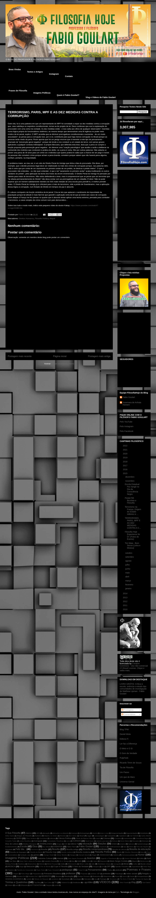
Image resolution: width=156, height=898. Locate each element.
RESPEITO (46, 876)
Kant (149, 858)
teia (95, 879)
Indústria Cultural (45, 858)
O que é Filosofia (60, 866)
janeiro (128, 588)
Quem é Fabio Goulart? (68, 95)
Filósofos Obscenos (131, 852)
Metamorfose (32, 864)
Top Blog (37, 882)
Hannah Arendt (84, 855)
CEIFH (19, 838)
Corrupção (38, 841)
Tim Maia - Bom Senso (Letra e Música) (132, 545)
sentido (28, 879)
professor (70, 873)
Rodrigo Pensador (84, 876)
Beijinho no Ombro (50, 836)
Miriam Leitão (84, 864)
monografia (117, 864)
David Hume (89, 841)
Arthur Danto (9, 836)
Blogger (136, 892)
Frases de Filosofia (18, 90)
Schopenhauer (142, 876)
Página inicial (59, 356)
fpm (117, 892)
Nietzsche (30, 866)
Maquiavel (103, 861)
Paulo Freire (40, 870)
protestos (106, 873)
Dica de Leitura (11, 844)
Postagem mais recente (20, 356)
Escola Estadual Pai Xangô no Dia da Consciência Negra (132, 489)
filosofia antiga (72, 849)
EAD (65, 844)
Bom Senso (73, 836)
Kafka (141, 858)
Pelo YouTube (126, 422)
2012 (125, 601)
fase (124, 847)
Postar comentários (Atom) (62, 364)
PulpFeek (124, 758)
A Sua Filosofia (12, 833)
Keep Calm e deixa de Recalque (31, 861)
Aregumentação (117, 833)
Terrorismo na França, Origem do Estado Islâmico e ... (133, 510)
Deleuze (115, 841)
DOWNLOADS (46, 844)
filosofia (56, 849)
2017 (125, 465)
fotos (142, 852)
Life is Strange (64, 861)
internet (60, 858)
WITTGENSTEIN (36, 885)
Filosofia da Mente (36, 852)
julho (127, 565)
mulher (135, 864)
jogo (120, 858)
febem (131, 847)
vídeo (90, 882)
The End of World (126, 879)
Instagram (54, 74)
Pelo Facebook (126, 431)
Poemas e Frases (139, 869)
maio (127, 573)
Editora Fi (124, 739)
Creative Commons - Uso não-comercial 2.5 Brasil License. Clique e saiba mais (134, 667)
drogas (59, 844)
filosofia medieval (67, 852)
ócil (103, 866)
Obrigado (96, 866)
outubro (129, 553)
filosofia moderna (83, 852)
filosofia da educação (140, 849)
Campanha (111, 836)
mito (93, 864)
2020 (125, 453)
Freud (149, 852)
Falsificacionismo (115, 847)
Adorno (29, 833)
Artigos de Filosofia (24, 836)
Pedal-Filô (81, 870)
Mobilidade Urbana (104, 864)
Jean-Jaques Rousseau (76, 858)
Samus (124, 876)
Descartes (135, 841)
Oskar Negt (147, 866)
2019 (125, 457)
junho (128, 569)
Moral (126, 864)
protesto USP (95, 874)
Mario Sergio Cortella (119, 861)
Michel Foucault (52, 864)
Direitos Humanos (26, 218)
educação (87, 843)
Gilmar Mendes (62, 855)
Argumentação (131, 833)
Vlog (133, 882)
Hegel (94, 855)
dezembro (130, 477)
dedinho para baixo (102, 841)
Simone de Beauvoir (41, 879)
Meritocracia (144, 861)
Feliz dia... (21, 849)
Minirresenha (72, 864)
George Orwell (49, 855)
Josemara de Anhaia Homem (132, 403)
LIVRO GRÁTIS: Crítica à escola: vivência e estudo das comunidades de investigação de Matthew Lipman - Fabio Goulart (133, 689)
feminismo (34, 849)
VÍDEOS (105, 882)
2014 (125, 593)
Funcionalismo (12, 855)
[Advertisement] (59, 327)
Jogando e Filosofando (108, 858)
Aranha (94, 833)
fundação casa (25, 855)
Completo (118, 838)
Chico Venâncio (31, 838)
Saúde (132, 876)
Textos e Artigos (35, 72)
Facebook (103, 847)
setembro (129, 557)
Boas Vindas (15, 69)
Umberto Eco (65, 882)
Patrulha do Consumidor (25, 870)
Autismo (38, 836)
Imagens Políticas (41, 93)
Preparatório (37, 874)
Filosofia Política (42, 218)
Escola (23, 846)
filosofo (119, 852)
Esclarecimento (11, 847)
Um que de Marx (127, 777)
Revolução (68, 876)
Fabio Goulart (24, 214)
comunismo (128, 838)
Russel (117, 876)
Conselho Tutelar (11, 841)
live (73, 861)
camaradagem (99, 836)
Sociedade (66, 879)
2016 (125, 469)
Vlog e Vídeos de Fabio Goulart (100, 97)
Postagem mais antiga (99, 356)
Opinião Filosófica (122, 866)
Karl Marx (13, 861)
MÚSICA (11, 866)
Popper (15, 874)
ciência (52, 838)
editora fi (74, 844)
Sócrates (87, 879)
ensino (122, 844)
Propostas (84, 874)
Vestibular (76, 882)
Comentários (128, 714)
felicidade (9, 849)
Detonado (145, 841)
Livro (79, 861)
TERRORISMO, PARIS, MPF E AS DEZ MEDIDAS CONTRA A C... (133, 523)
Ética (35, 846)
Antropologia (85, 833)
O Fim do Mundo (45, 866)
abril (127, 576)
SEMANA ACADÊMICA (14, 879)
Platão (109, 870)
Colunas (106, 838)
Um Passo (124, 772)
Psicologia (119, 874)
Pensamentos (95, 870)
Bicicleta (63, 836)
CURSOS (77, 841)
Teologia (103, 879)
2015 (125, 473)
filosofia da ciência (119, 849)
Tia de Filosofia (126, 767)
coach (98, 838)
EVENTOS (57, 847)
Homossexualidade (128, 855)
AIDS (38, 833)
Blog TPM (124, 729)
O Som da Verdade (128, 753)
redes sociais (131, 873)
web (16, 885)
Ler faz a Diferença (128, 744)
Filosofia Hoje (51, 852)
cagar (89, 836)
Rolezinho (96, 876)
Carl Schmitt (134, 836)
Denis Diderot (125, 841)
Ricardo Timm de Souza (130, 763)
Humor (141, 854)
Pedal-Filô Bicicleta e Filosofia (130, 500)
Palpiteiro (11, 870)
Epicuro (131, 844)
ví (83, 882)
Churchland (43, 838)
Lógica (95, 861)
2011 (125, 605)
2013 (125, 597)
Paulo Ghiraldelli (53, 870)
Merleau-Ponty (10, 864)
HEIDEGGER (105, 855)
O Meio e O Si (126, 748)
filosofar (44, 849)
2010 (125, 609)
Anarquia (74, 833)
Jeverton (91, 858)
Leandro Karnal (50, 861)
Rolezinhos (107, 876)
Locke (88, 861)
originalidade (136, 866)
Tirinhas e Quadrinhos (16, 882)
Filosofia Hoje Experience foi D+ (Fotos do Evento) (132, 535)
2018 (125, 461)
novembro (130, 481)
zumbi (56, 885)
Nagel (22, 866)
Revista (58, 876)
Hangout (73, 855)
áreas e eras (104, 833)
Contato (69, 76)
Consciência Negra (142, 838)
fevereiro (129, 584)
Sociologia (77, 879)
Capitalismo (123, 836)
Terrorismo (113, 879)
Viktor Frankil (124, 882)
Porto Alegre (25, 874)
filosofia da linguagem (18, 852)
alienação (46, 833)
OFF (109, 866)
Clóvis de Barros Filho (84, 838)
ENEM (114, 844)
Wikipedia (24, 885)
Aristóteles (144, 833)
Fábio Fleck (71, 847)
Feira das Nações (142, 847)
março (128, 581)
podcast (118, 870)
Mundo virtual (145, 864)
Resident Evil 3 (33, 876)
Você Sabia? (146, 882)
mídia (63, 864)
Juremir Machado (131, 858)
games (36, 855)
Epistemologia (142, 844)
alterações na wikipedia (60, 833)
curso (68, 841)
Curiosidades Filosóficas (55, 841)
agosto (128, 561)
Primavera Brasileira (52, 873)
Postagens (127, 710)
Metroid (41, 864)
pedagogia (67, 870)
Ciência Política (64, 838)
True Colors (48, 882)
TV (55, 882)
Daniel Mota (125, 734)
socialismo (55, 879)
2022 (125, 446)
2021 (125, 450)
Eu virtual (46, 847)
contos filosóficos (25, 841)
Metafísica (21, 864)
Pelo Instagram (126, 426)
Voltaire (10, 885)
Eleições (102, 843)
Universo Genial (127, 782)
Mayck (52, 218)
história (116, 855)
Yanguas (49, 885)
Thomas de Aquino (141, 879)
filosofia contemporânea (95, 849)
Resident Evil (21, 876)
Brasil (82, 836)
